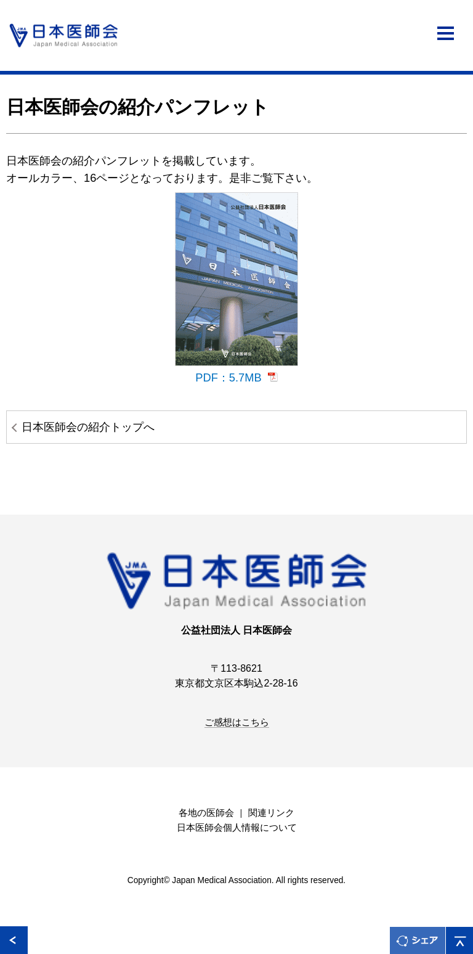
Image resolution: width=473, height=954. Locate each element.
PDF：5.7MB (228, 377)
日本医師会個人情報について (237, 828)
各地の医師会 (206, 813)
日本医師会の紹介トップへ (88, 426)
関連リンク (271, 813)
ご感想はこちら (236, 722)
